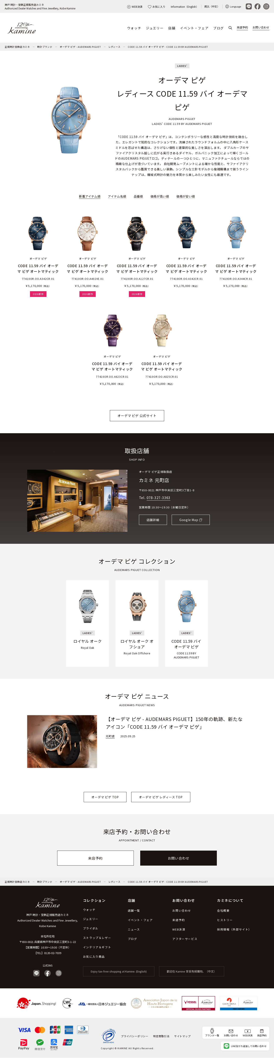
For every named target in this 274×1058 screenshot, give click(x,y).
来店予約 (242, 27)
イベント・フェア (194, 28)
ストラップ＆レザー (97, 938)
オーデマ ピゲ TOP (105, 797)
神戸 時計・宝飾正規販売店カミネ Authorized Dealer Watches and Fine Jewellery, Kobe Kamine (47, 920)
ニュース (134, 930)
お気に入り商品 (94, 957)
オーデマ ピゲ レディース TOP (161, 797)
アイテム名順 (117, 196)
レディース (114, 47)
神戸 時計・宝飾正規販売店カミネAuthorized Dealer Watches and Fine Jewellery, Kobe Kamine (40, 6)
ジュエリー (155, 28)
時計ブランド (44, 47)
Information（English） (184, 6)
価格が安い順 (185, 196)
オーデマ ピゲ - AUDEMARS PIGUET (80, 47)
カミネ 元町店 (154, 480)
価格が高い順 (159, 196)
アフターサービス (184, 939)
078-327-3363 (159, 497)
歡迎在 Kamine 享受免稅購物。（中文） (191, 972)
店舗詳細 (153, 520)
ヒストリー (225, 920)
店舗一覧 (134, 911)
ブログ (218, 28)
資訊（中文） (212, 6)
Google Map (188, 520)
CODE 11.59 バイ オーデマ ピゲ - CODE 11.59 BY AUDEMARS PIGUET (168, 47)
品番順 (138, 196)
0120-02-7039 (52, 953)
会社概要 (223, 911)
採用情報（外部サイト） (234, 930)
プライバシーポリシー (134, 1036)
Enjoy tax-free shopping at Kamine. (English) (119, 972)
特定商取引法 (161, 1036)
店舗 (171, 28)
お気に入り (156, 6)
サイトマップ (182, 1036)
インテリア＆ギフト (97, 947)
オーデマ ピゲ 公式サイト (137, 416)
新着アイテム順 (89, 196)
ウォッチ (134, 28)
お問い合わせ (261, 27)
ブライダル (90, 928)
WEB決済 (134, 6)
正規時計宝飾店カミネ (17, 47)
